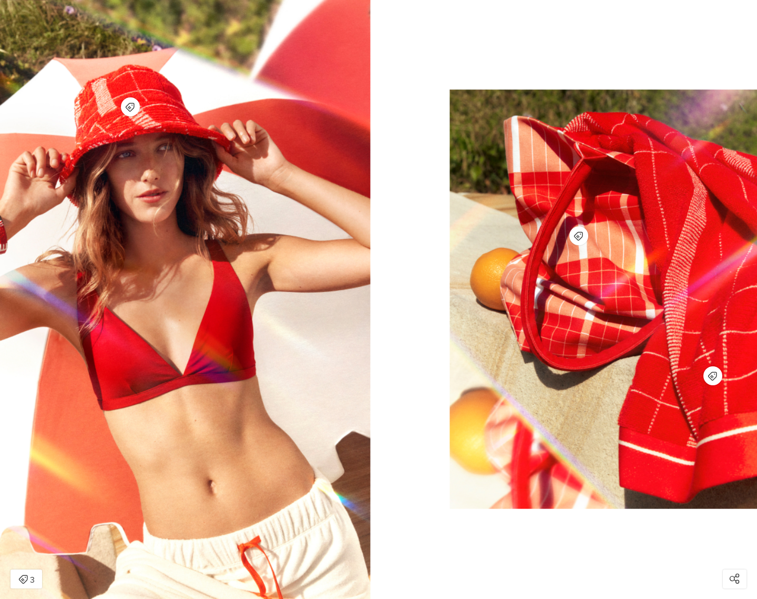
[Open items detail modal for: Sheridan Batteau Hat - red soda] (130, 106)
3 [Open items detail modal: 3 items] (26, 580)
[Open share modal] (734, 579)
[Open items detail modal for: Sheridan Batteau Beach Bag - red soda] (578, 235)
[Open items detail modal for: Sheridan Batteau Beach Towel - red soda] (712, 375)
